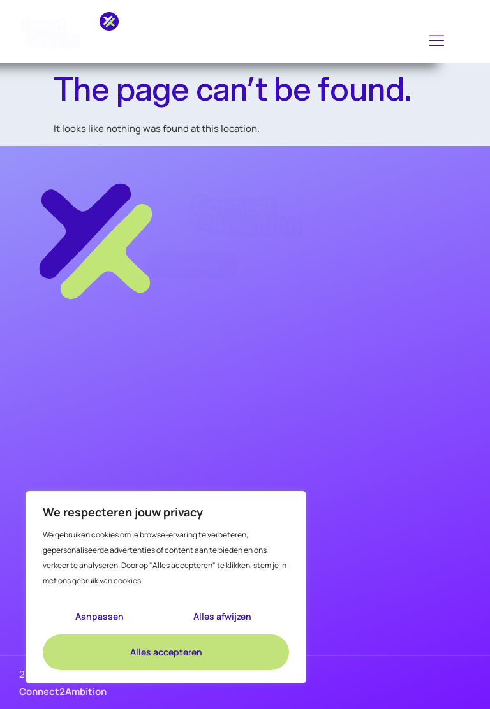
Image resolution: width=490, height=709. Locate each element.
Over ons (36, 479)
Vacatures (38, 377)
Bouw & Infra (43, 403)
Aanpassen (99, 616)
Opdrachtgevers (51, 454)
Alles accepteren (166, 652)
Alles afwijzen (222, 616)
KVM (27, 428)
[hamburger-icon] (436, 41)
